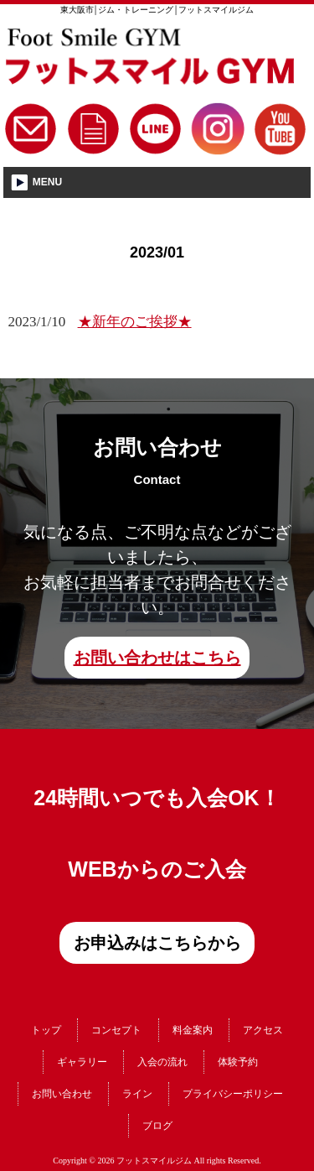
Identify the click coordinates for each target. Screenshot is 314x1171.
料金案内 (192, 1030)
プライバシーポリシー (233, 1094)
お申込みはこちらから (157, 943)
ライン (137, 1094)
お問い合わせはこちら (157, 657)
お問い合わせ (62, 1094)
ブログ (157, 1126)
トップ (46, 1030)
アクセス (263, 1030)
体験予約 (238, 1062)
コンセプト (116, 1030)
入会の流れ (162, 1062)
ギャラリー (82, 1062)
